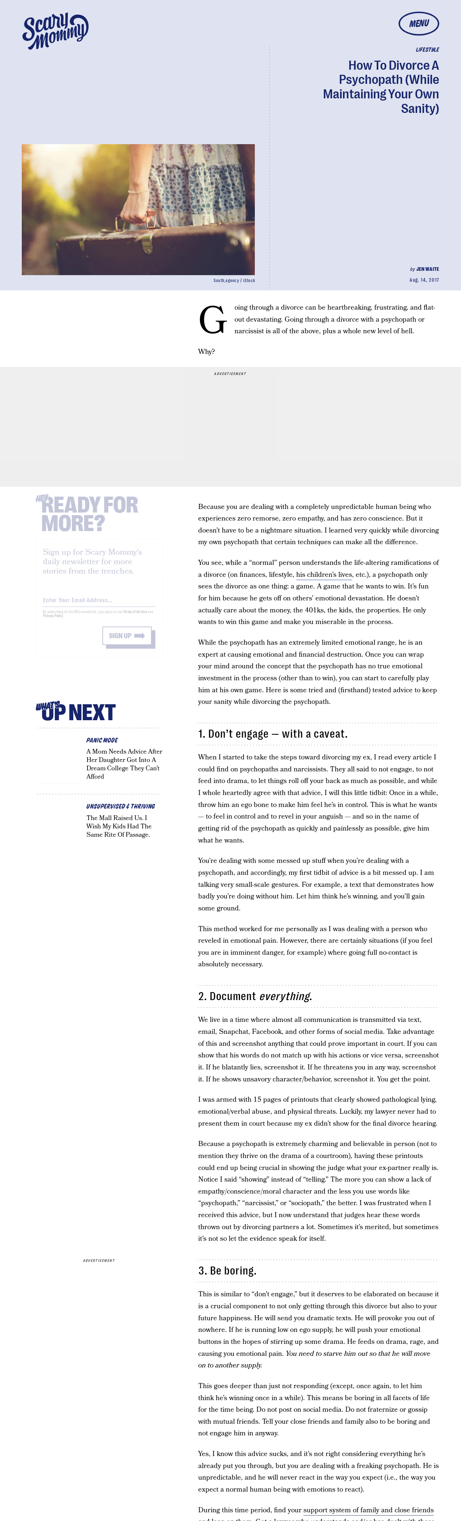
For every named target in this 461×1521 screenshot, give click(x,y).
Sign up (120, 641)
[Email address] (99, 604)
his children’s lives (324, 575)
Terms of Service (135, 617)
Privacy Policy (53, 621)
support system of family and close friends (368, 1510)
